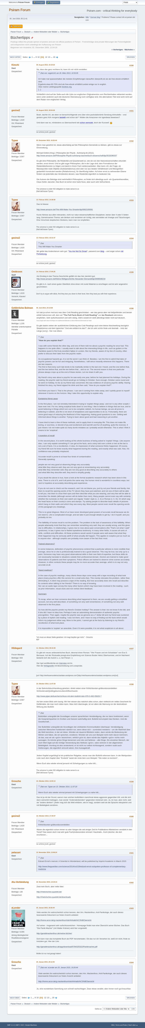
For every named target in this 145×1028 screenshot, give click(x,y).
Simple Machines (31, 1025)
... (34, 57)
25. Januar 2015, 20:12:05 (45, 962)
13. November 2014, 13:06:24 (46, 852)
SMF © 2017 (20, 1025)
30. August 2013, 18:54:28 (45, 110)
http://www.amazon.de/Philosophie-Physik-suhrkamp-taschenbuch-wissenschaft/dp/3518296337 (77, 156)
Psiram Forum (19, 10)
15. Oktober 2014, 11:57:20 (45, 684)
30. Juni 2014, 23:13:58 (44, 308)
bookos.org (67, 87)
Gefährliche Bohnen (22, 308)
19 (54, 57)
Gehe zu (98, 1009)
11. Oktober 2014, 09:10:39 (45, 648)
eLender (15, 908)
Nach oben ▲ (133, 1025)
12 (46, 57)
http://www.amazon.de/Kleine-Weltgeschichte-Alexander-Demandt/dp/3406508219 (71, 279)
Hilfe (112, 1025)
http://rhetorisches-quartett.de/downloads (54, 897)
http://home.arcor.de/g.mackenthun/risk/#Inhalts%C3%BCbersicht (64, 920)
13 (49, 57)
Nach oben (14, 998)
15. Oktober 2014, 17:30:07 (45, 816)
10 (39, 57)
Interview (63, 663)
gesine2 (15, 110)
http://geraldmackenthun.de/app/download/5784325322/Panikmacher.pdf (67, 947)
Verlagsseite (49, 666)
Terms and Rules (121, 1025)
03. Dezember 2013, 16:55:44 (46, 140)
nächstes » (129, 50)
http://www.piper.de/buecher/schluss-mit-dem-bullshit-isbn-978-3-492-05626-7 (69, 696)
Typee (14, 140)
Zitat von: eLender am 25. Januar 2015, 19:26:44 (59, 968)
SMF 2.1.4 (10, 1025)
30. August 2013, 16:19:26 (45, 65)
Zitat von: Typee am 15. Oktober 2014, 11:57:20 (58, 787)
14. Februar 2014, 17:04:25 (45, 271)
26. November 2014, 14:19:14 (46, 882)
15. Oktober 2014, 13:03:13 (45, 781)
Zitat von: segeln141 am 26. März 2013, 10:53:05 (59, 73)
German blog (95, 17)
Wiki (87, 17)
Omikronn (16, 271)
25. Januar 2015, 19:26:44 (45, 908)
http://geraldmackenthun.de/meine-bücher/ (54, 933)
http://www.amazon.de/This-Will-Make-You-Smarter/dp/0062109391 (65, 209)
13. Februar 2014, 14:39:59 (45, 200)
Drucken (131, 57)
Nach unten (15, 57)
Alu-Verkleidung (20, 882)
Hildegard (16, 648)
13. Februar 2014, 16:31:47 (45, 238)
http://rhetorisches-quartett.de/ (49, 892)
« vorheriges (117, 50)
